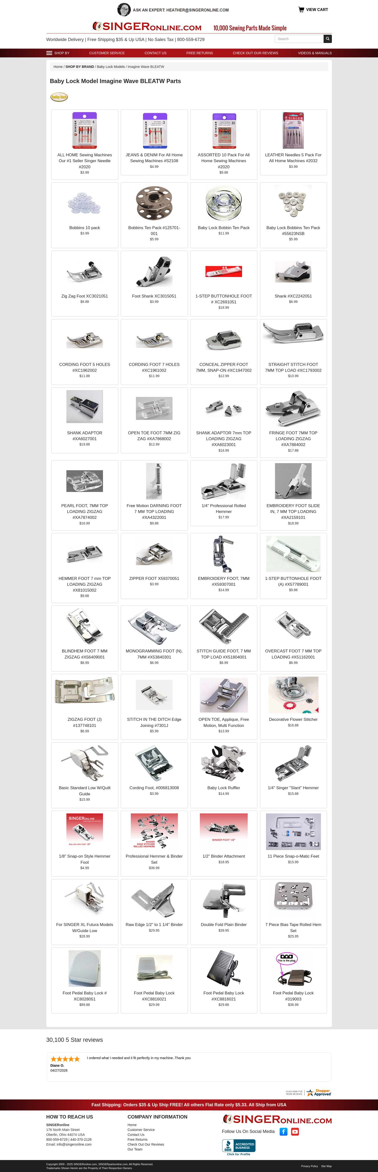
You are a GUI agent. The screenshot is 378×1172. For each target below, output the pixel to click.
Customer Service (107, 53)
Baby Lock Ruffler (223, 788)
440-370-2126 (81, 1139)
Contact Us (156, 53)
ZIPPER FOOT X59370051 (154, 578)
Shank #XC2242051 (293, 296)
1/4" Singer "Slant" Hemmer (293, 788)
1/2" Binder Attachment (224, 856)
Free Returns (199, 53)
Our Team (135, 1149)
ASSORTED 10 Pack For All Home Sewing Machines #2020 (224, 161)
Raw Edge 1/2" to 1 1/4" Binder (154, 924)
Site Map (326, 1165)
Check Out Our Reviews (255, 53)
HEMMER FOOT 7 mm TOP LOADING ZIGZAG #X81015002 (85, 584)
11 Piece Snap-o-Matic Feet (293, 856)
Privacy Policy (309, 1165)
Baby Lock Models (111, 67)
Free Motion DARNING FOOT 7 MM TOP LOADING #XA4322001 (154, 511)
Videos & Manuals (315, 53)
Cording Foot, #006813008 (154, 788)
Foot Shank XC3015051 (154, 296)
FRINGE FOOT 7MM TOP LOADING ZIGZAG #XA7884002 (293, 439)
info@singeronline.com (74, 1144)
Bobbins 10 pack (84, 227)
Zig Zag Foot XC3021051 (84, 296)
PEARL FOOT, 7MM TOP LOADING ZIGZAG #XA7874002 (84, 511)
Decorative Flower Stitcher (293, 719)
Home (58, 67)
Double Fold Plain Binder (224, 924)
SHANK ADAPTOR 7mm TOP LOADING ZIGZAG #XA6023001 (223, 439)
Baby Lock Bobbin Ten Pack (223, 227)
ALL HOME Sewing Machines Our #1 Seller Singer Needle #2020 (84, 161)
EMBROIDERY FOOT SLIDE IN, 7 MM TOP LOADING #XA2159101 (293, 511)
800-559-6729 (57, 1139)
